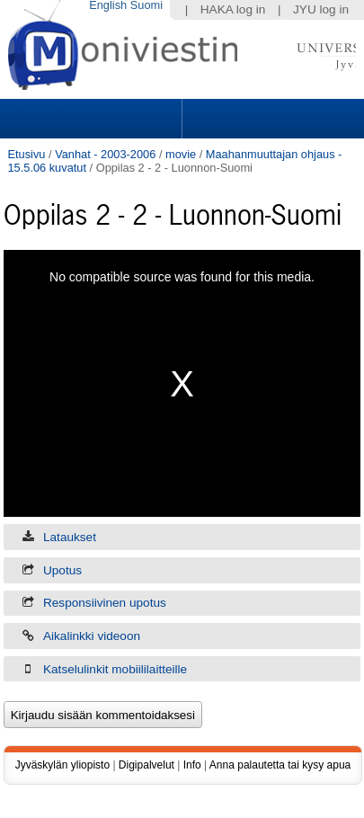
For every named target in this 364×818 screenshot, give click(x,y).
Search (270, 118)
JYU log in (321, 9)
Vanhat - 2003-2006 (105, 154)
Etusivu (26, 154)
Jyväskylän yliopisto (62, 765)
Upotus (62, 570)
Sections (93, 118)
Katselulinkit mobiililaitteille (115, 669)
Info (192, 765)
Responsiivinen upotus (104, 602)
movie (180, 154)
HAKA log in (233, 9)
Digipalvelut (146, 765)
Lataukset (69, 537)
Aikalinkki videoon (91, 636)
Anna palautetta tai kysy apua (280, 765)
